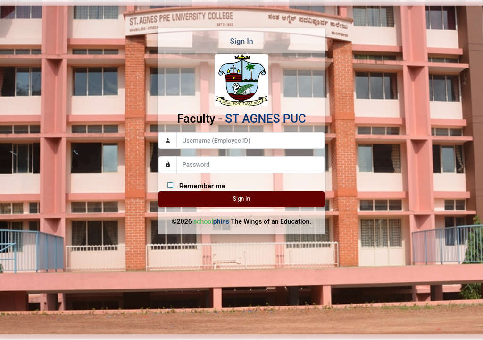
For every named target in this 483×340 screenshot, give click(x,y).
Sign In (241, 199)
